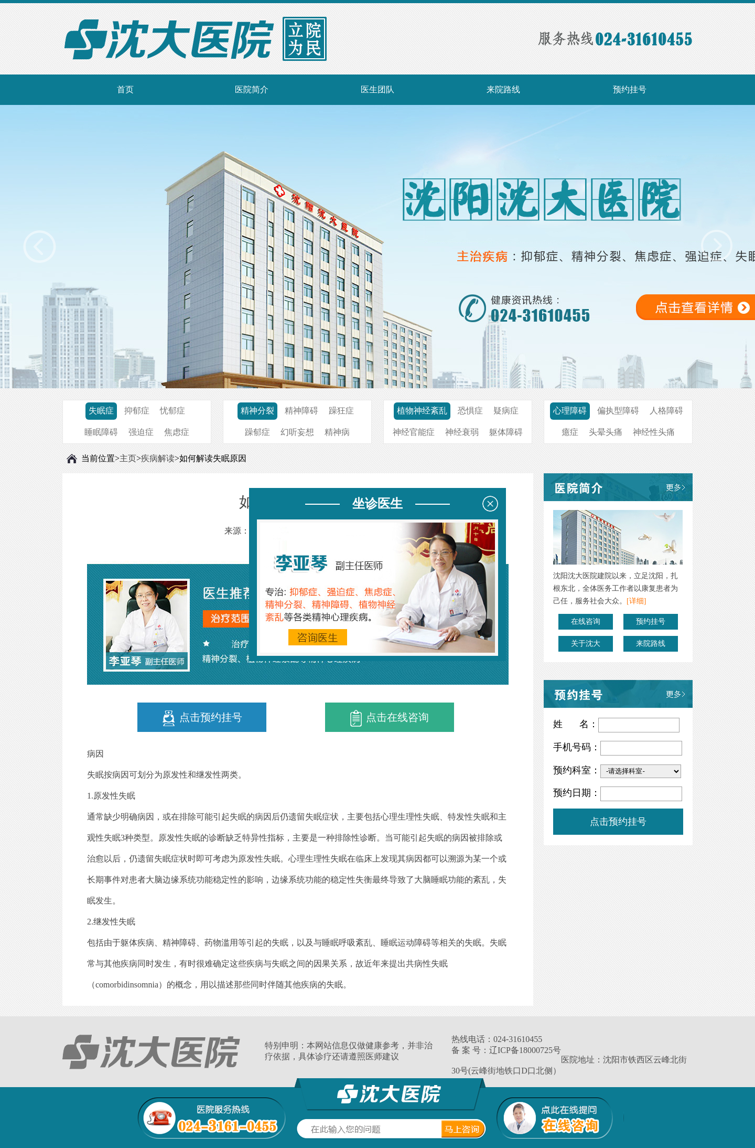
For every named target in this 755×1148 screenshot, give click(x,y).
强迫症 (141, 432)
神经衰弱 (462, 432)
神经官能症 (414, 432)
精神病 (337, 432)
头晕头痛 (605, 432)
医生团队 (377, 89)
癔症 (570, 432)
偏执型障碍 (618, 410)
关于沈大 (585, 643)
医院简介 (251, 89)
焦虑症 (176, 432)
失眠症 (101, 410)
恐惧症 (470, 410)
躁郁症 (257, 432)
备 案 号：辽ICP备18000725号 (506, 1050)
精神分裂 (257, 410)
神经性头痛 (654, 432)
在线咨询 (585, 621)
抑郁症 (136, 410)
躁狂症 (341, 410)
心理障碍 (570, 410)
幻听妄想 (297, 432)
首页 (125, 89)
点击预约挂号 (202, 718)
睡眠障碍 (101, 432)
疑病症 (506, 410)
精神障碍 (301, 410)
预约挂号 (629, 89)
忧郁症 (172, 410)
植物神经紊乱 (422, 410)
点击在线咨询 (389, 718)
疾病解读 (158, 458)
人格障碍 (666, 410)
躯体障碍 (506, 432)
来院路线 (503, 89)
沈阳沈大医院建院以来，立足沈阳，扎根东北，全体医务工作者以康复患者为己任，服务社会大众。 (615, 588)
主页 (128, 458)
